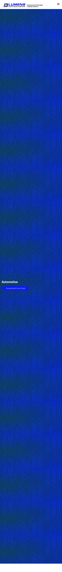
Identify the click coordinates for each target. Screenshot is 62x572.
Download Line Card (15, 288)
